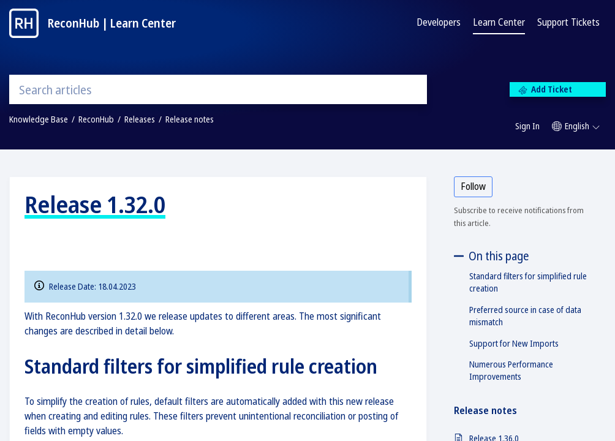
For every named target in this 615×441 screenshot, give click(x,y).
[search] (218, 89)
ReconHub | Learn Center (112, 23)
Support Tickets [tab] (568, 22)
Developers (439, 22)
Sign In (527, 126)
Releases (139, 119)
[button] (576, 126)
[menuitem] (527, 126)
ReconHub (96, 119)
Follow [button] (473, 186)
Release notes (189, 119)
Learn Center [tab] (499, 22)
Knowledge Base (38, 119)
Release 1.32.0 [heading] (95, 204)
